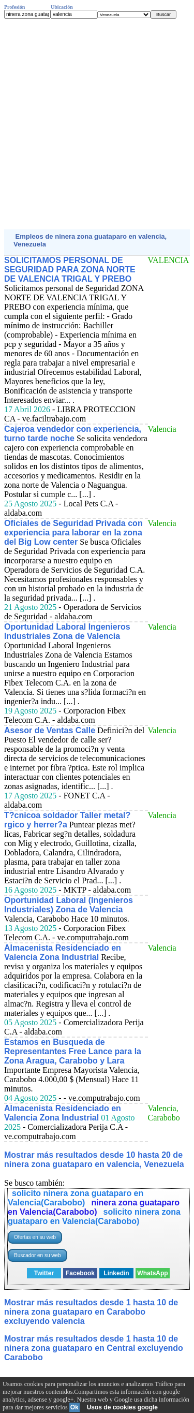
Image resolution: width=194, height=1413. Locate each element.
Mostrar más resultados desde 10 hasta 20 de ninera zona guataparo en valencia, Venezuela (94, 1159)
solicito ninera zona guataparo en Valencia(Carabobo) (75, 1198)
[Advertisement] (97, 124)
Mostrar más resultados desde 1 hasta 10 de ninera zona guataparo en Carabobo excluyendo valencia (91, 1311)
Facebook (80, 1273)
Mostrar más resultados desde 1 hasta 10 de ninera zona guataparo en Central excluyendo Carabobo (93, 1348)
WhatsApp (152, 1273)
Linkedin (116, 1273)
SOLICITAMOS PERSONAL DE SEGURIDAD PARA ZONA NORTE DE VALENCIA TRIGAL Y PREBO (70, 269)
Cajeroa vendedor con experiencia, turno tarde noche (72, 434)
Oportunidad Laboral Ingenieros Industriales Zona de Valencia (67, 631)
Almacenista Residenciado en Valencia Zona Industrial (62, 952)
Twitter (44, 1273)
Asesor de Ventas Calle (49, 730)
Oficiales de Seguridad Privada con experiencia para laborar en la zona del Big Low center (73, 532)
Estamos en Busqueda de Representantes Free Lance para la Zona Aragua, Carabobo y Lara (72, 1051)
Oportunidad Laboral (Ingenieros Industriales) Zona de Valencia (68, 905)
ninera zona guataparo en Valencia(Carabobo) (94, 1207)
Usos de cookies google (122, 1407)
